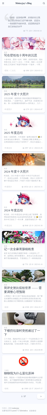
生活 (5, 52)
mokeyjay (15, 408)
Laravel (14, 411)
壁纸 (6, 71)
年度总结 (8, 148)
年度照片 (8, 109)
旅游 (6, 307)
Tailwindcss (23, 411)
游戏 (6, 389)
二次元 (13, 71)
